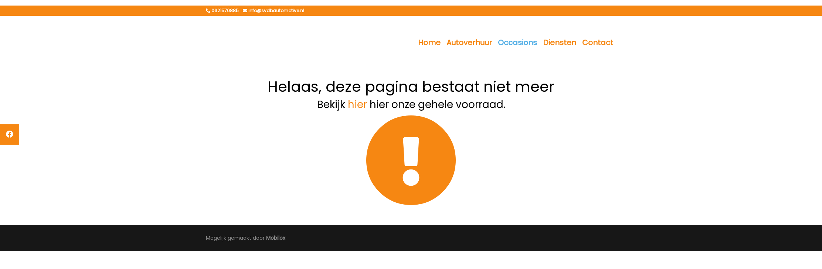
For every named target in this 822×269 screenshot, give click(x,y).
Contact (597, 42)
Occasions (517, 42)
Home (429, 42)
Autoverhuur (469, 42)
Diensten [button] (559, 42)
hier (357, 104)
